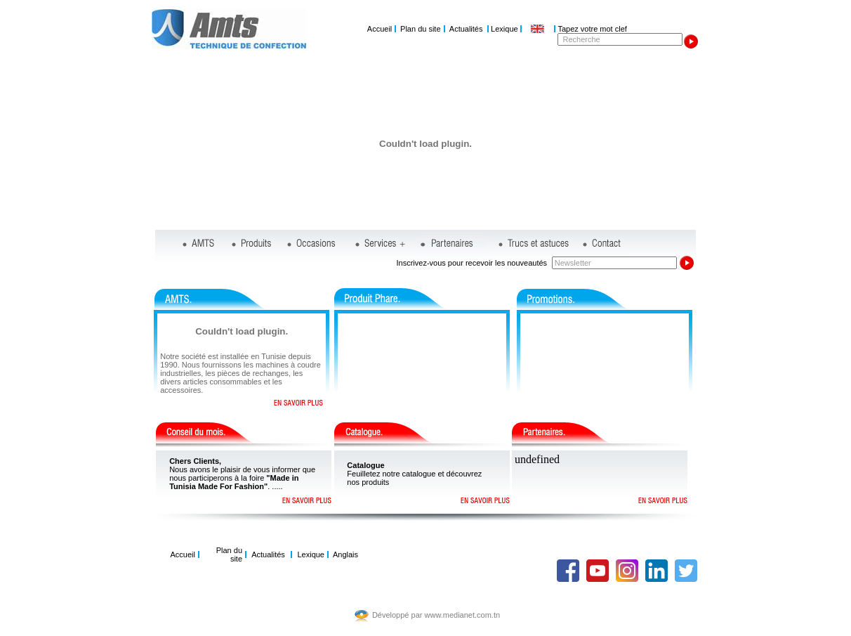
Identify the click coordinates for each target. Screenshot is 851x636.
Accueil (379, 29)
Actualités (466, 29)
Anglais (345, 554)
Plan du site (420, 29)
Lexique (504, 29)
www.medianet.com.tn (463, 615)
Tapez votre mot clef (592, 29)
